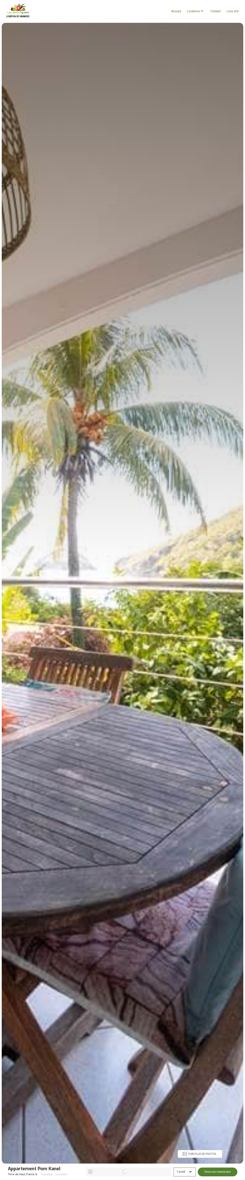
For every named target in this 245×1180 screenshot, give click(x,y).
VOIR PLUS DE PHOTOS (199, 1153)
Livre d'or (232, 11)
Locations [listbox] (195, 7)
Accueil (176, 11)
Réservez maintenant (217, 1171)
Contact (216, 11)
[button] (185, 1172)
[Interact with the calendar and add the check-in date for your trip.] (90, 1171)
